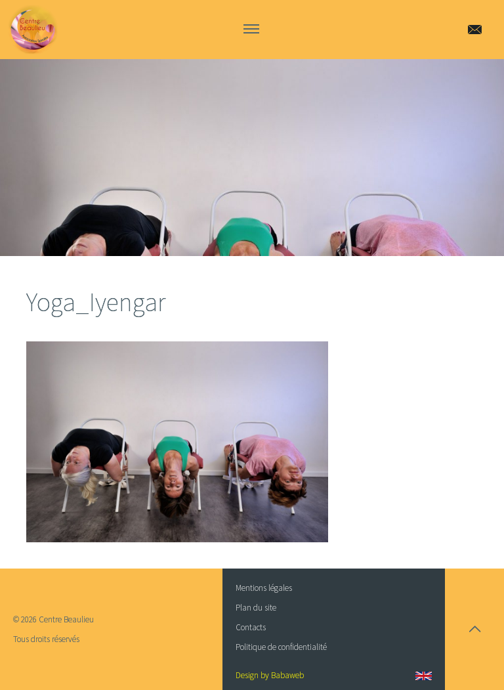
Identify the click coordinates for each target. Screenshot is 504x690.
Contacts (251, 627)
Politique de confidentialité (281, 647)
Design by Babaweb (270, 675)
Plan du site (256, 607)
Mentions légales (264, 587)
